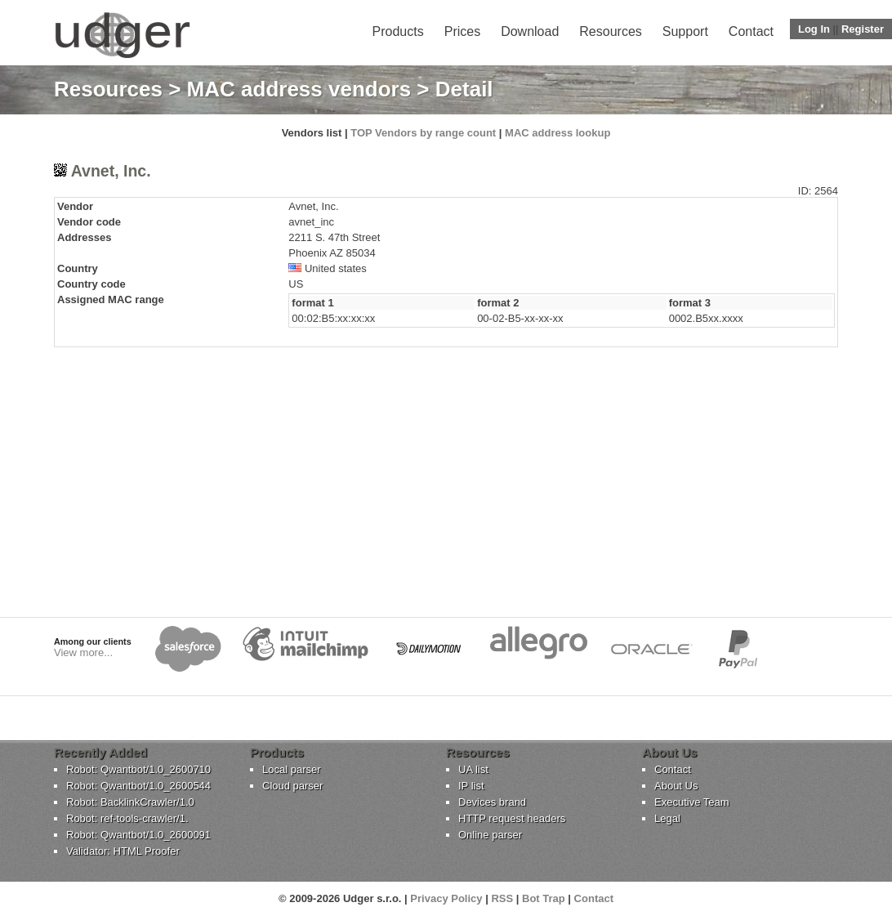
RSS (502, 898)
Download (530, 31)
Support (685, 31)
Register (862, 29)
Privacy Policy (446, 898)
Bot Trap (543, 898)
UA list (473, 769)
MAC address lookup (557, 133)
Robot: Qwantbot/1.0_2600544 (138, 786)
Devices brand (492, 802)
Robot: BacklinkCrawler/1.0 (130, 802)
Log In (814, 29)
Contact (751, 31)
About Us (676, 786)
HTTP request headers (511, 818)
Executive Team (691, 802)
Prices (462, 31)
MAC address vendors (299, 89)
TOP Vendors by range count (423, 133)
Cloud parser (292, 786)
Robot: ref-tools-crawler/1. (127, 818)
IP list (471, 786)
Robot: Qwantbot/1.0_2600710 (138, 769)
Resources (610, 31)
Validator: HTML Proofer (123, 851)
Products (398, 31)
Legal (667, 818)
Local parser (291, 769)
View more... (83, 652)
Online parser (490, 835)
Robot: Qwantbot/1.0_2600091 (138, 835)
